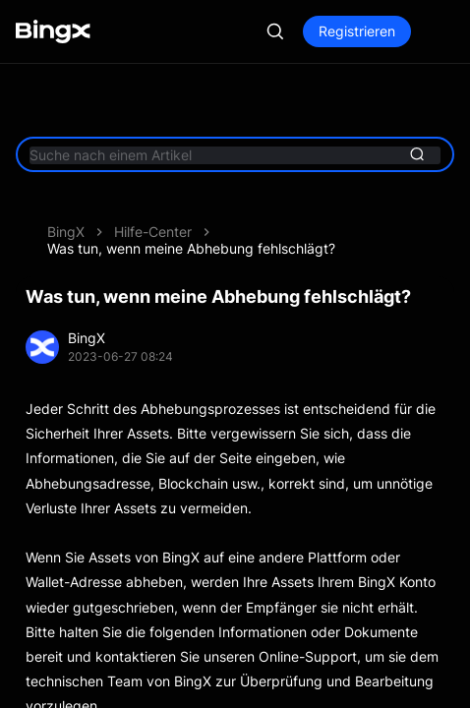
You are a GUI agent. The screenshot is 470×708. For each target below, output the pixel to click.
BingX (66, 231)
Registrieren (357, 31)
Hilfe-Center (153, 231)
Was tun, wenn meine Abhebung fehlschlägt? (191, 248)
